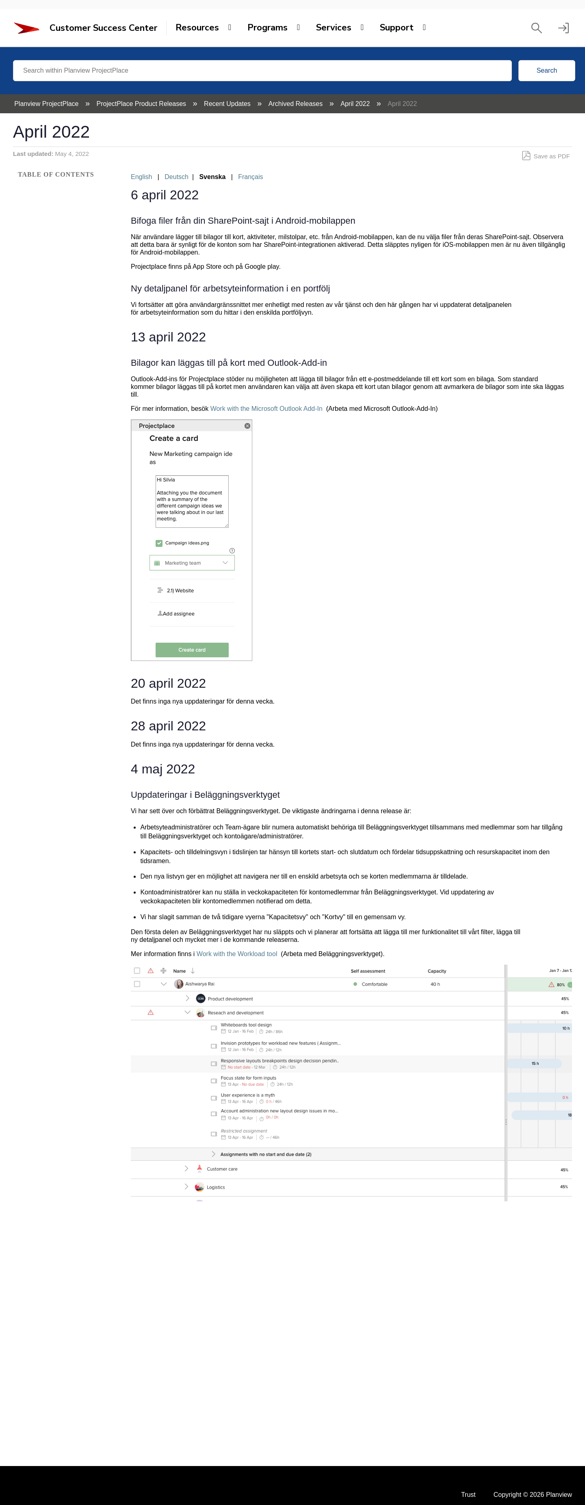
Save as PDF (546, 156)
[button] (536, 28)
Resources (197, 28)
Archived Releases (297, 103)
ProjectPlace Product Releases (142, 103)
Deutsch (176, 176)
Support (397, 28)
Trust (468, 1494)
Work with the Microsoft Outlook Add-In (266, 408)
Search (547, 70)
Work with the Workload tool (237, 953)
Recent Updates (228, 103)
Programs (267, 28)
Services (333, 28)
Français (250, 176)
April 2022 (356, 103)
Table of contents (56, 174)
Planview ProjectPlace (47, 103)
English (141, 176)
